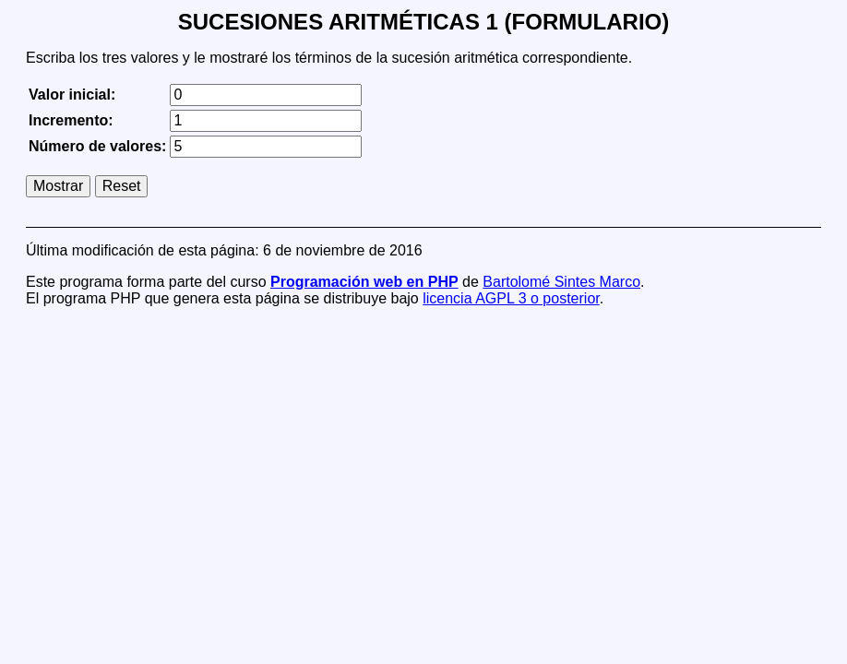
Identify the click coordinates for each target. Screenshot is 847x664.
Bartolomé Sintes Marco (561, 282)
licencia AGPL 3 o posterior (511, 298)
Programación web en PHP (364, 282)
